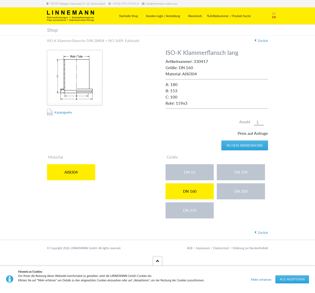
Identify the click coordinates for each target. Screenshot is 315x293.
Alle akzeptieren (292, 279)
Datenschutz (221, 248)
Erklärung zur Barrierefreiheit (250, 248)
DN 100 (241, 172)
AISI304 (71, 172)
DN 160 (189, 191)
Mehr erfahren (261, 279)
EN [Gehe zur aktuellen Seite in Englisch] (274, 17)
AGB (189, 248)
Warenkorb (195, 16)
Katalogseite (63, 112)
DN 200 (241, 191)
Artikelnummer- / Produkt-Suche (230, 16)
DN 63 (189, 172)
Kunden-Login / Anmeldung (163, 16)
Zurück (263, 40)
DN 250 (189, 210)
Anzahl (244, 122)
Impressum (203, 248)
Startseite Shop (128, 16)
